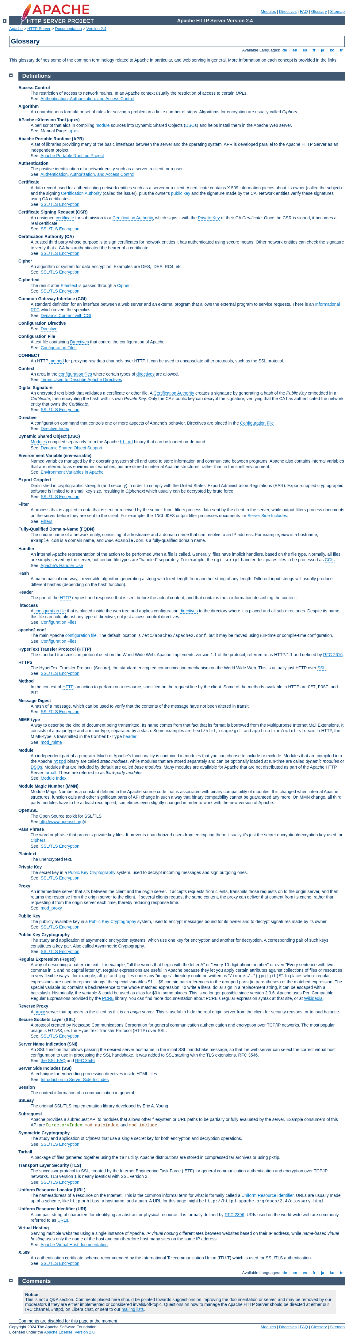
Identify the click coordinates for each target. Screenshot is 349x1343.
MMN (72, 786)
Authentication (33, 163)
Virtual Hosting (33, 1227)
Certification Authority (81, 193)
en (294, 50)
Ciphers (38, 840)
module (103, 125)
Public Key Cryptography (91, 872)
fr (314, 50)
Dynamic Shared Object (42, 436)
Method (26, 681)
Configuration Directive (42, 323)
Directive (49, 328)
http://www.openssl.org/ (62, 821)
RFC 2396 (234, 1214)
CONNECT (29, 355)
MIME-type (29, 719)
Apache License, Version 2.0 (69, 1332)
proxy (39, 1011)
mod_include (143, 1125)
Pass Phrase (31, 829)
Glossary (319, 11)
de (284, 50)
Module (25, 750)
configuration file (50, 610)
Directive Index (55, 428)
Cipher (25, 261)
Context (26, 368)
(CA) (69, 236)
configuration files (75, 374)
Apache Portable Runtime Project (72, 155)
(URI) (81, 1208)
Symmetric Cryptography (44, 1132)
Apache (16, 28)
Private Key (209, 217)
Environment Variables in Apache (72, 472)
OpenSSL (28, 810)
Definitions (36, 76)
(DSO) (74, 436)
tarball (50, 772)
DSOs (36, 767)
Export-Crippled (34, 479)
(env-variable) (77, 455)
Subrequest (30, 1113)
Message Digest (34, 700)
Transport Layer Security (43, 1165)
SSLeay (26, 1100)
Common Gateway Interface (46, 298)
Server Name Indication (42, 1044)
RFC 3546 (85, 1060)
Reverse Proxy (33, 1006)
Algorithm (28, 106)
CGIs (330, 559)
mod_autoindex (101, 1125)
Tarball (25, 1151)
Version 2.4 (96, 28)
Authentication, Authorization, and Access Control (87, 98)
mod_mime (51, 742)
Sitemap (337, 11)
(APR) (78, 138)
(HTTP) (84, 649)
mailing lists (132, 1309)
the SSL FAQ (53, 1060)
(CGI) (81, 298)
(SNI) (72, 1044)
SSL (321, 667)
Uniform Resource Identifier (268, 1195)
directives (145, 374)
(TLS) (75, 1165)
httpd (126, 442)
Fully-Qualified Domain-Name (48, 529)
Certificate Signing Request (46, 212)
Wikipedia (313, 998)
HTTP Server (39, 28)
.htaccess (28, 605)
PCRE (108, 998)
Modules (268, 11)
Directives (288, 11)
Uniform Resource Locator (45, 1189)
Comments (36, 1281)
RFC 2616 (333, 654)
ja (322, 50)
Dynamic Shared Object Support (71, 447)
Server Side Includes (267, 515)
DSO (189, 125)
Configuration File (36, 336)
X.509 (24, 1252)
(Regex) (67, 959)
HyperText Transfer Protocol (47, 649)
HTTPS (25, 662)
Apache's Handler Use (61, 565)
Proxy (24, 885)
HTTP (65, 597)
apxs (73, 131)
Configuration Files (59, 347)
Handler (26, 548)
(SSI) (67, 1068)
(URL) (79, 1189)
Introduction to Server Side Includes (75, 1079)
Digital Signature (35, 387)
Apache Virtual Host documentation (74, 1244)
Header (25, 592)
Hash (23, 573)
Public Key (29, 916)
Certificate (28, 182)
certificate (65, 217)
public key (180, 193)
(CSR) (82, 212)
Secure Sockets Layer (40, 1019)
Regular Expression (38, 959)
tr (341, 50)
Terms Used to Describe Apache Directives (81, 379)
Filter (23, 504)
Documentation (68, 28)
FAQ (304, 11)
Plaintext (69, 285)
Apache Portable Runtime (44, 138)
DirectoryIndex (64, 1125)
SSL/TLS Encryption (60, 204)
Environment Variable (40, 455)
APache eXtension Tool (42, 119)
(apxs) (73, 119)
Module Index (54, 778)
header (129, 736)
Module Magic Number (41, 786)
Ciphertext (29, 279)
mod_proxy (51, 908)
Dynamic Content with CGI (66, 315)
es (304, 50)
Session (26, 1087)
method (56, 360)
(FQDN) (86, 529)
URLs (62, 1220)
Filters (46, 521)
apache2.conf (32, 629)
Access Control (34, 87)
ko (332, 50)
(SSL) (69, 1019)
